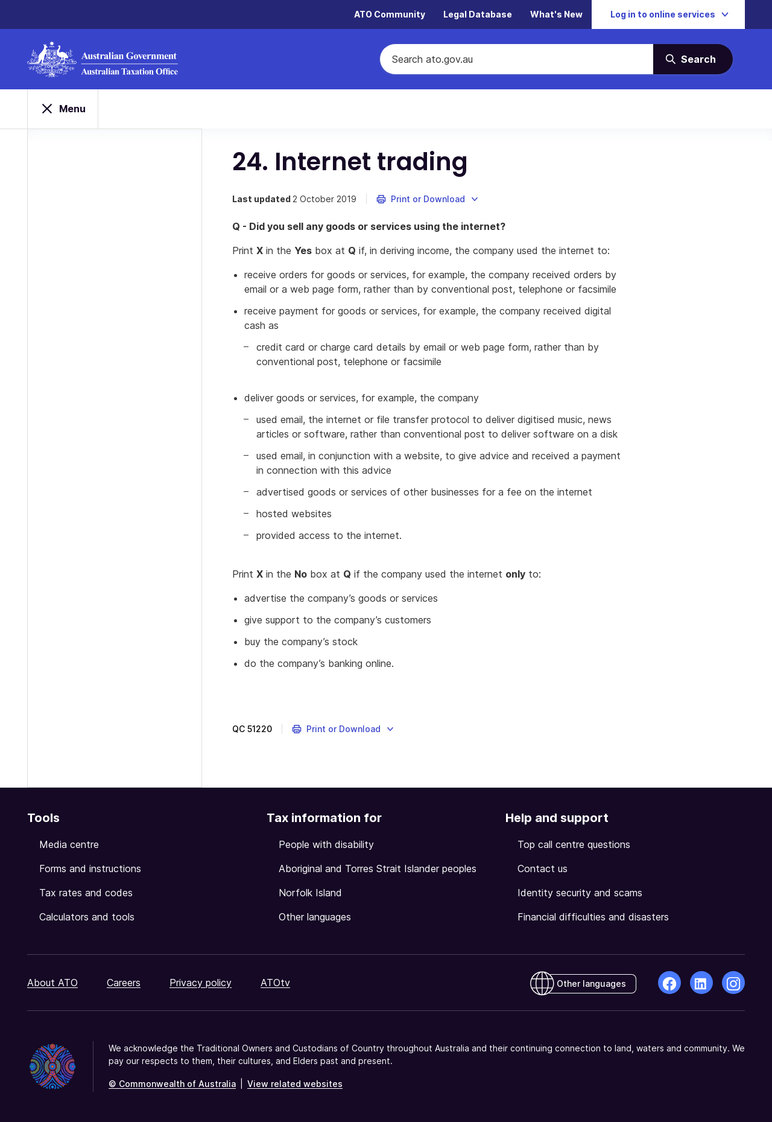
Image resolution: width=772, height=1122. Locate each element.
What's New (556, 15)
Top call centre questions (573, 844)
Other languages (315, 917)
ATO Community (389, 15)
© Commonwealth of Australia (172, 1084)
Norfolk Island (310, 893)
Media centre (69, 844)
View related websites (295, 1084)
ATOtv (275, 983)
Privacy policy (200, 983)
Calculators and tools (86, 917)
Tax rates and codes (86, 893)
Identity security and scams (579, 893)
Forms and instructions (90, 868)
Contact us (542, 868)
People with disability (326, 844)
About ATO (52, 983)
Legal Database (477, 15)
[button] (428, 199)
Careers (124, 983)
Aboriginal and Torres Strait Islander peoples (377, 868)
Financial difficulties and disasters (593, 917)
